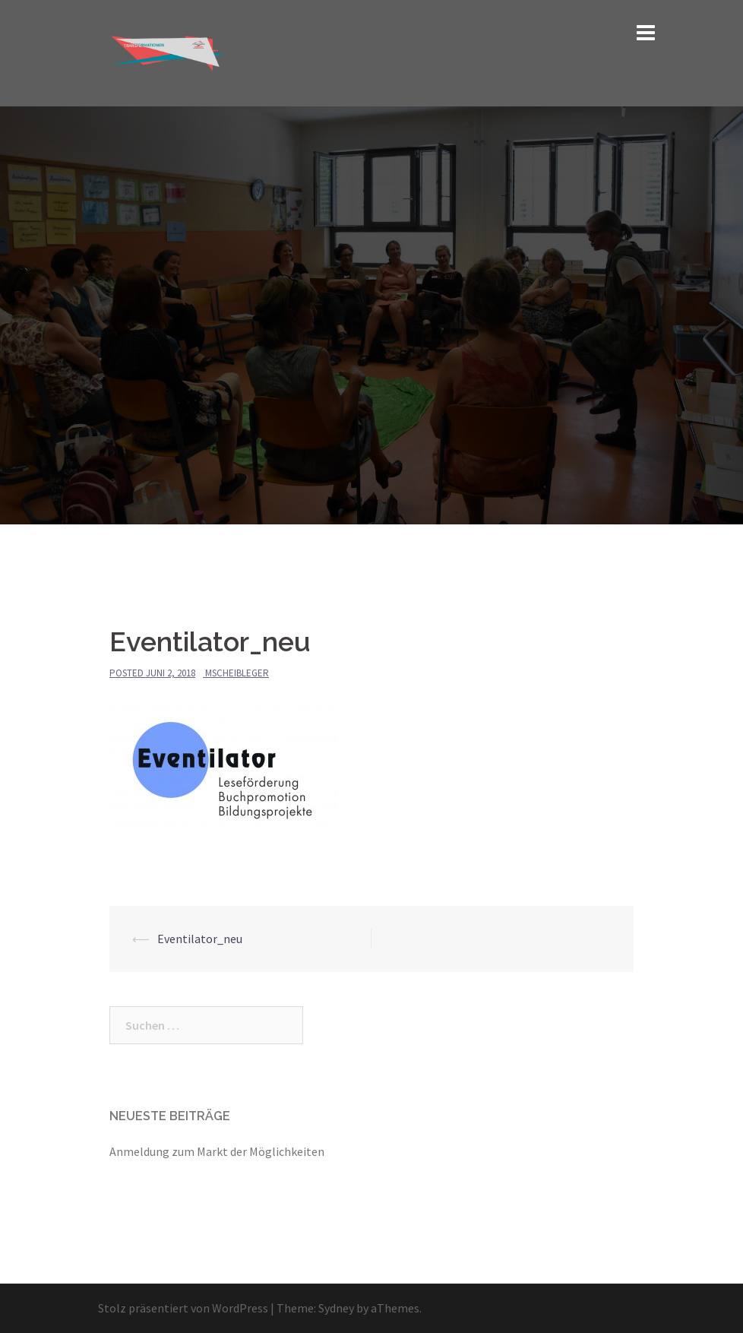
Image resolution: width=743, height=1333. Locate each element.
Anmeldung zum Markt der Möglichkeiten (216, 1151)
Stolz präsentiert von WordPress (183, 1308)
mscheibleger (237, 672)
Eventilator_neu (199, 938)
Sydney (336, 1308)
